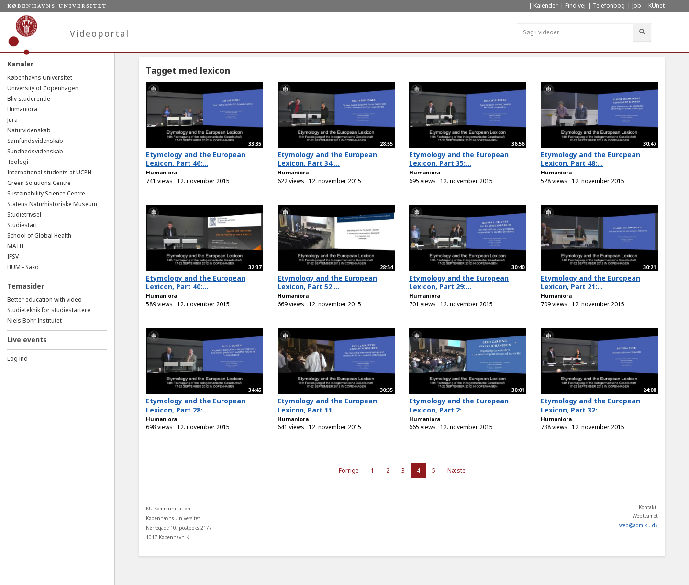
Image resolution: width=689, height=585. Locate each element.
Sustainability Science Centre (46, 193)
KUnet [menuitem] (656, 5)
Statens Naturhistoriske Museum (52, 204)
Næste (456, 470)
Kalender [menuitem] (545, 5)
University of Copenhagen (42, 88)
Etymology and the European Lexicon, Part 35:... (459, 159)
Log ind (17, 359)
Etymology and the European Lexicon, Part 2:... (459, 405)
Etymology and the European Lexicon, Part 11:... (327, 405)
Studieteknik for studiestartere (48, 310)
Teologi (17, 162)
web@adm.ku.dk (638, 525)
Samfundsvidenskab (35, 141)
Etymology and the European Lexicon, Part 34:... (327, 159)
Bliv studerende (28, 99)
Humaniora (22, 109)
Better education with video (44, 299)
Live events (27, 339)
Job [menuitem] (636, 5)
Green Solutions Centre (39, 183)
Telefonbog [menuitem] (609, 5)
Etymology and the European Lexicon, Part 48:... (590, 159)
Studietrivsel (24, 214)
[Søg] (642, 32)
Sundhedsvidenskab (35, 151)
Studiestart (22, 225)
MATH (15, 246)
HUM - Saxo (23, 267)
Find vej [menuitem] (575, 5)
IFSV (13, 256)
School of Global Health (39, 235)
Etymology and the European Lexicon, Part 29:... (459, 282)
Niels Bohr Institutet (34, 320)
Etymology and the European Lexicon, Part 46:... (195, 159)
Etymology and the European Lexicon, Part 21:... (590, 282)
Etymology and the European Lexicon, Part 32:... (590, 405)
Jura (12, 120)
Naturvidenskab (29, 130)
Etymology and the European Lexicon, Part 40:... (195, 282)
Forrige (349, 470)
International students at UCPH (49, 172)
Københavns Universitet (39, 78)
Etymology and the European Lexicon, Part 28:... (195, 405)
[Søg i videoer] (575, 32)
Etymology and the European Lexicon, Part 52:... (327, 282)
